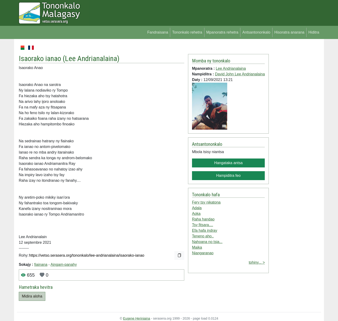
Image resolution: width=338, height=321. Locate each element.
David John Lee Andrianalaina (240, 74)
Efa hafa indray (204, 230)
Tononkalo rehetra (187, 32)
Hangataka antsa (228, 163)
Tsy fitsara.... (202, 225)
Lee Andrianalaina (91, 58)
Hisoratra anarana (289, 32)
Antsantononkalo (256, 32)
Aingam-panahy (63, 265)
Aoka (196, 214)
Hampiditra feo (228, 176)
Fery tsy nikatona (206, 202)
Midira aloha (32, 296)
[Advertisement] (295, 115)
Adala (197, 208)
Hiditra (313, 32)
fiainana (40, 265)
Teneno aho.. (203, 236)
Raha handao (203, 219)
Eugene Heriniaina (136, 318)
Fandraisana (157, 32)
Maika (197, 247)
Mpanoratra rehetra (222, 32)
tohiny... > (257, 262)
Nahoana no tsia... (207, 242)
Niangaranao (203, 253)
